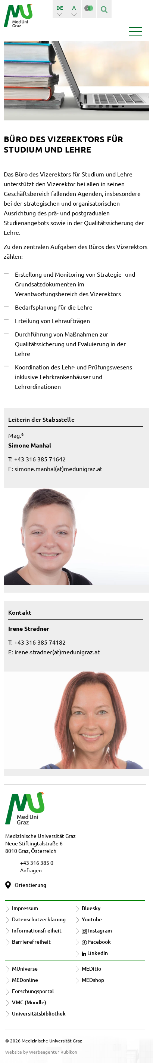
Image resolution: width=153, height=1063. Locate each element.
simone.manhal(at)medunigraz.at (58, 468)
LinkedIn (95, 952)
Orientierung (30, 884)
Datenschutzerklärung (39, 919)
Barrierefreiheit (31, 941)
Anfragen (31, 870)
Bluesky (91, 908)
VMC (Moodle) (29, 1002)
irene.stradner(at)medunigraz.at (57, 651)
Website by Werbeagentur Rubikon (41, 1052)
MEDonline (25, 979)
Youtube (92, 919)
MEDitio (91, 968)
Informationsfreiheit (37, 930)
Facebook (96, 941)
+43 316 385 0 (36, 862)
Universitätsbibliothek (39, 1013)
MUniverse (25, 968)
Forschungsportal (33, 991)
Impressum (25, 908)
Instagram (97, 930)
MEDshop (93, 979)
